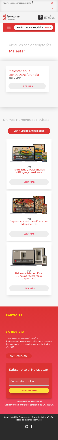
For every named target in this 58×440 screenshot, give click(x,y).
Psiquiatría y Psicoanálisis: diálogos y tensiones (29, 171)
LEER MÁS (29, 182)
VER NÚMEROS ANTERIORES (29, 131)
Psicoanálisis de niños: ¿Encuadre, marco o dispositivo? (29, 276)
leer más (27, 86)
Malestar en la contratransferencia (24, 73)
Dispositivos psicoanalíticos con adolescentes (29, 223)
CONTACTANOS (18, 355)
